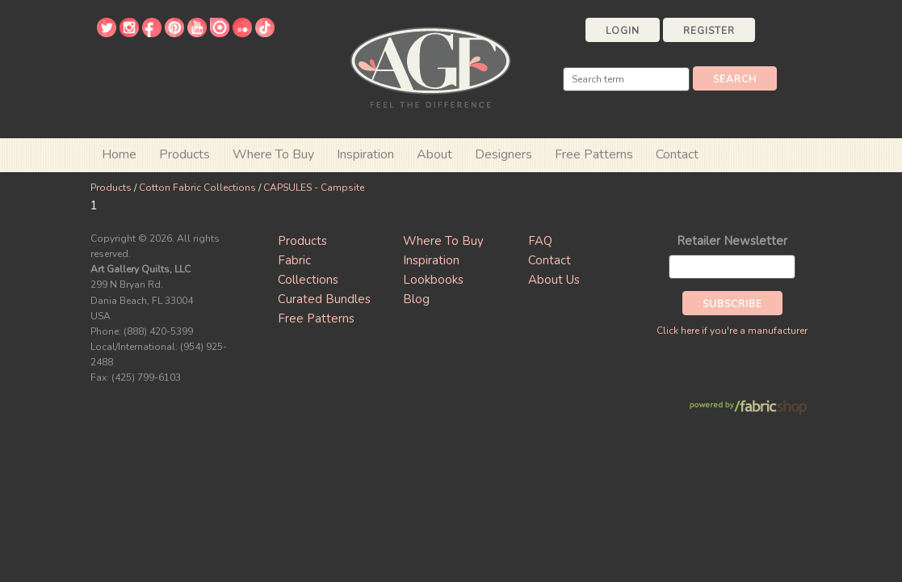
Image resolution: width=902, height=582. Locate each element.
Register (709, 30)
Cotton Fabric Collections (197, 187)
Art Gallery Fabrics (430, 66)
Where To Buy (443, 241)
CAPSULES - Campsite (313, 187)
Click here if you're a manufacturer (732, 330)
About (434, 154)
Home (119, 154)
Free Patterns (594, 154)
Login (623, 30)
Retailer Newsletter (732, 241)
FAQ (540, 241)
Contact (677, 154)
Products (111, 187)
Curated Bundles (324, 299)
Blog (416, 299)
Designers (503, 154)
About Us (554, 280)
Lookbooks (433, 280)
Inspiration (365, 154)
